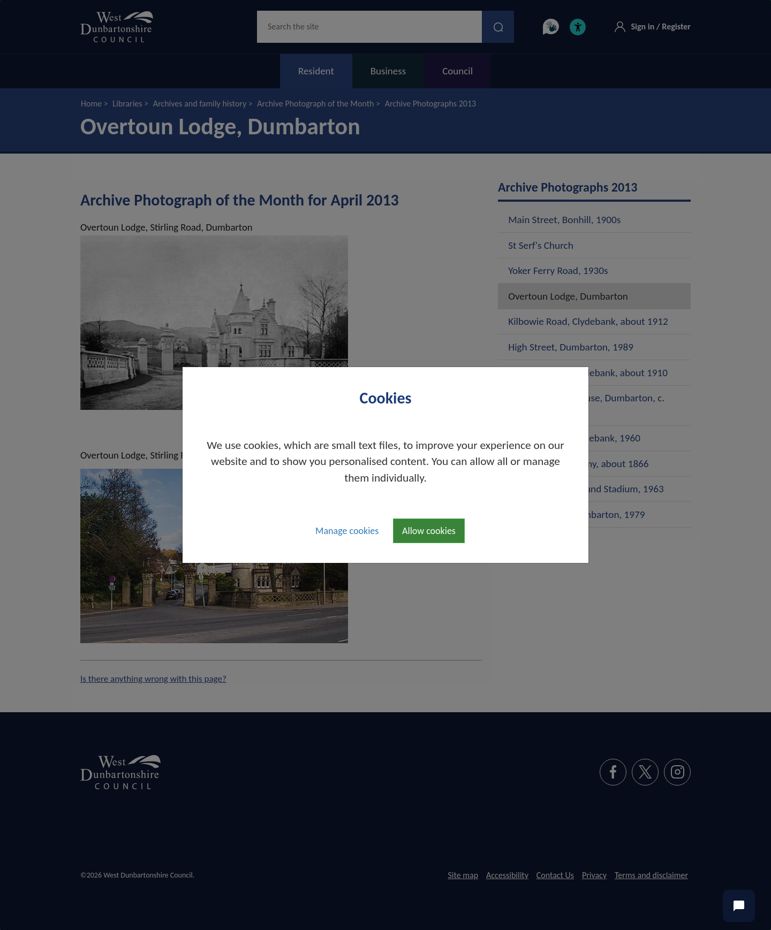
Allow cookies (429, 531)
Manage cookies (347, 531)
